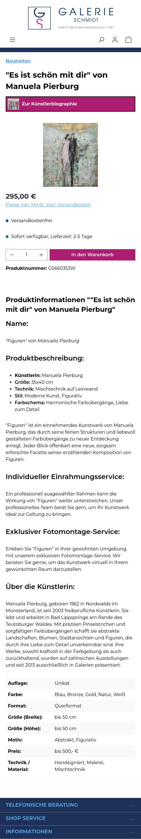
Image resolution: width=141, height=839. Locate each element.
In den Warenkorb (92, 254)
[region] (70, 155)
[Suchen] (101, 39)
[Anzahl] (26, 254)
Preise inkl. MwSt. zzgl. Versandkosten (48, 204)
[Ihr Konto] (115, 39)
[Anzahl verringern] (12, 254)
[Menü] (12, 39)
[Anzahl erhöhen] (41, 254)
